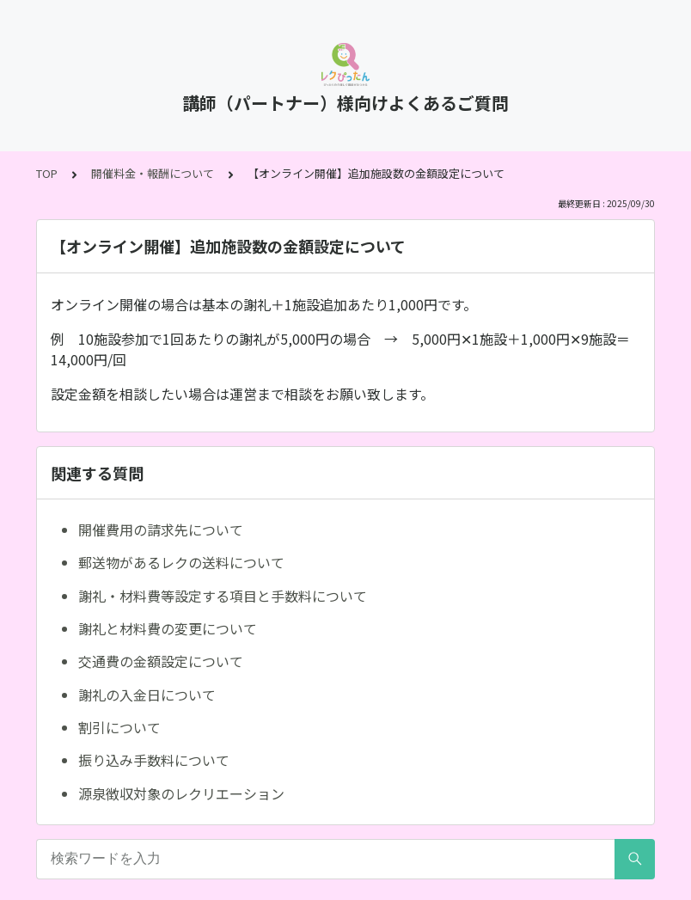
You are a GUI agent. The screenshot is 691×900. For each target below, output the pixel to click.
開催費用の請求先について (160, 529)
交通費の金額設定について (160, 661)
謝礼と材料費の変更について (167, 628)
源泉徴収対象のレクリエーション (181, 793)
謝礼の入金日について (147, 694)
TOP (47, 173)
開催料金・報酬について (152, 173)
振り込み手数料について (153, 760)
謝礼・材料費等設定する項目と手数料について (222, 595)
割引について (119, 727)
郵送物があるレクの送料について (181, 562)
